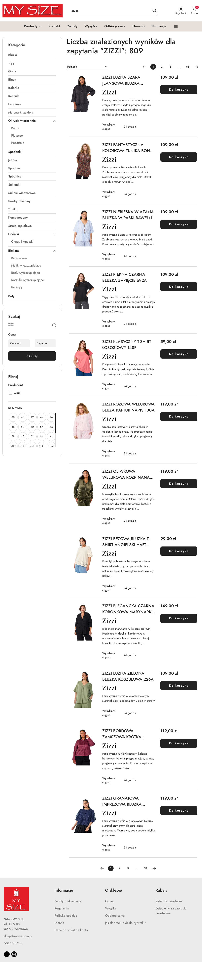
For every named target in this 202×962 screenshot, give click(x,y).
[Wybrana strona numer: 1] (153, 67)
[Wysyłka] (91, 26)
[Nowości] (139, 26)
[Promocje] (159, 26)
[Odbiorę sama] (115, 26)
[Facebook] (7, 954)
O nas (109, 901)
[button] (32, 26)
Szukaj (32, 356)
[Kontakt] (54, 26)
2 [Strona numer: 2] (162, 67)
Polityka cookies (65, 915)
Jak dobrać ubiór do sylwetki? (125, 923)
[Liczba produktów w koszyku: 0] (194, 10)
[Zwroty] (72, 26)
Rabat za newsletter (169, 901)
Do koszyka (179, 89)
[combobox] (87, 66)
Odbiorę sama (115, 915)
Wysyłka (110, 908)
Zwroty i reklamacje (67, 901)
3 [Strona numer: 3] (170, 67)
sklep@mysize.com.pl (18, 936)
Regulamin (61, 908)
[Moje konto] (181, 10)
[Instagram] (14, 954)
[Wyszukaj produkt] (114, 11)
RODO (59, 923)
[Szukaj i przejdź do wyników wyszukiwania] (154, 11)
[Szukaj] (54, 325)
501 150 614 (13, 943)
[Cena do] (45, 343)
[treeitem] (32, 55)
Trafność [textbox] (72, 67)
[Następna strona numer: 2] (197, 67)
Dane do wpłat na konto (71, 930)
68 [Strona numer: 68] (187, 67)
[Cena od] (19, 343)
